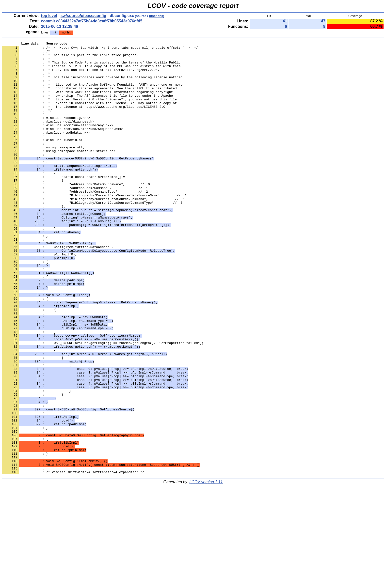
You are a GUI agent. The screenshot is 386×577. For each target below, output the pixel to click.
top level (49, 16)
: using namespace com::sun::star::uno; (58, 173)
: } (25, 275)
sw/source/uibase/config (83, 16)
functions (156, 16)
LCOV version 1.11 (206, 568)
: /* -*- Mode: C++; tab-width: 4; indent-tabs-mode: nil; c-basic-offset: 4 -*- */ (100, 49)
